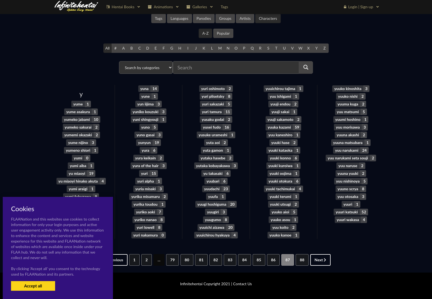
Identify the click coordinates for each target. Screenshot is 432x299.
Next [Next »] (320, 259)
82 (216, 259)
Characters (268, 18)
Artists (244, 18)
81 (201, 259)
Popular (223, 33)
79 (172, 259)
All (107, 48)
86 (273, 259)
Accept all (33, 285)
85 (259, 259)
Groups (225, 18)
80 (187, 259)
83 (230, 259)
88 (302, 259)
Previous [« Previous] (114, 259)
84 (244, 259)
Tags (158, 18)
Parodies (203, 18)
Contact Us (242, 283)
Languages (179, 18)
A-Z (205, 33)
